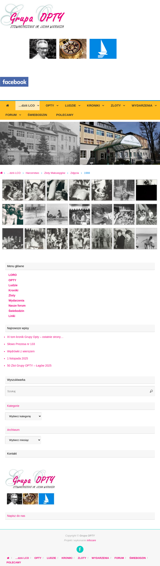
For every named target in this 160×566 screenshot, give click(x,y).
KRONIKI (67, 558)
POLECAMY (13, 562)
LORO (13, 274)
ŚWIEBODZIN (137, 558)
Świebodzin (16, 310)
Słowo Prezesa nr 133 (21, 344)
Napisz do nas (16, 515)
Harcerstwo (32, 172)
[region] (80, 143)
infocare (91, 540)
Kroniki (13, 290)
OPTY (12, 280)
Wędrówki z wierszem (21, 351)
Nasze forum (17, 305)
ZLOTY (82, 558)
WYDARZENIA (100, 558)
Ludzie (13, 285)
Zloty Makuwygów (54, 172)
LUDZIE (51, 558)
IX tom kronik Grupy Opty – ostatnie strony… (35, 337)
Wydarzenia (16, 300)
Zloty (12, 295)
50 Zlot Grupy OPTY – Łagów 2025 (29, 365)
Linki (12, 316)
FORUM (119, 558)
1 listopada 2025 (17, 358)
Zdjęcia (74, 172)
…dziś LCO (14, 172)
